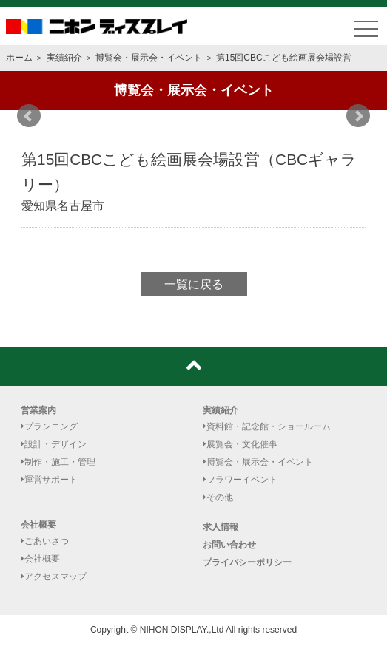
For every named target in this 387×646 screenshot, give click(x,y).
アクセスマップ (54, 576)
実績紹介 (64, 57)
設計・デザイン (54, 444)
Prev (29, 116)
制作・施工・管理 (58, 462)
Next (358, 116)
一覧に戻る (193, 284)
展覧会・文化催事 (240, 444)
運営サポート (49, 480)
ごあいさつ (45, 541)
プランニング (49, 426)
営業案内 (38, 410)
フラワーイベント (240, 480)
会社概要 (38, 525)
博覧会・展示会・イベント (148, 57)
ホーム (19, 57)
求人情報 (220, 527)
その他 (218, 497)
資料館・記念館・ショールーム (267, 426)
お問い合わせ (229, 545)
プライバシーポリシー (247, 562)
